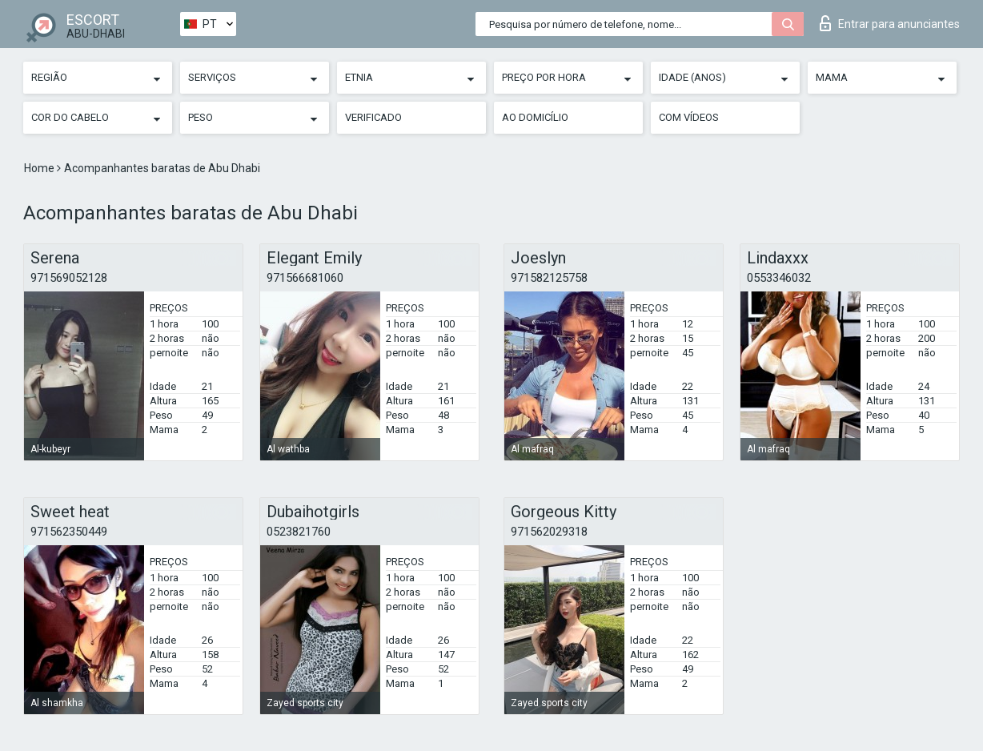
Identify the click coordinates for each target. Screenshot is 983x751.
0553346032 (779, 278)
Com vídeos (689, 117)
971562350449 (68, 531)
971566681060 (305, 278)
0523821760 (299, 531)
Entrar (890, 23)
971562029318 (549, 531)
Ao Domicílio (535, 117)
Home (40, 168)
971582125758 (549, 278)
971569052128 (68, 278)
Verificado (373, 117)
